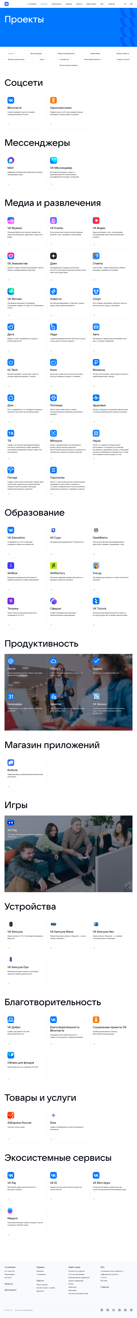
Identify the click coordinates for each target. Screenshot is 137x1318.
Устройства (64, 59)
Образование (95, 53)
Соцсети (11, 53)
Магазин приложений (16, 59)
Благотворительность (92, 59)
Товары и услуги (123, 59)
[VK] (7, 4)
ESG (102, 4)
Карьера (69, 4)
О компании (32, 4)
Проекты (44, 4)
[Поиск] (125, 4)
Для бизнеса (56, 4)
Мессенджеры (36, 53)
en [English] (131, 4)
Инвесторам (91, 4)
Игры (42, 59)
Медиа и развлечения (66, 53)
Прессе (79, 4)
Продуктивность (122, 53)
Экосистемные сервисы (68, 65)
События (111, 4)
